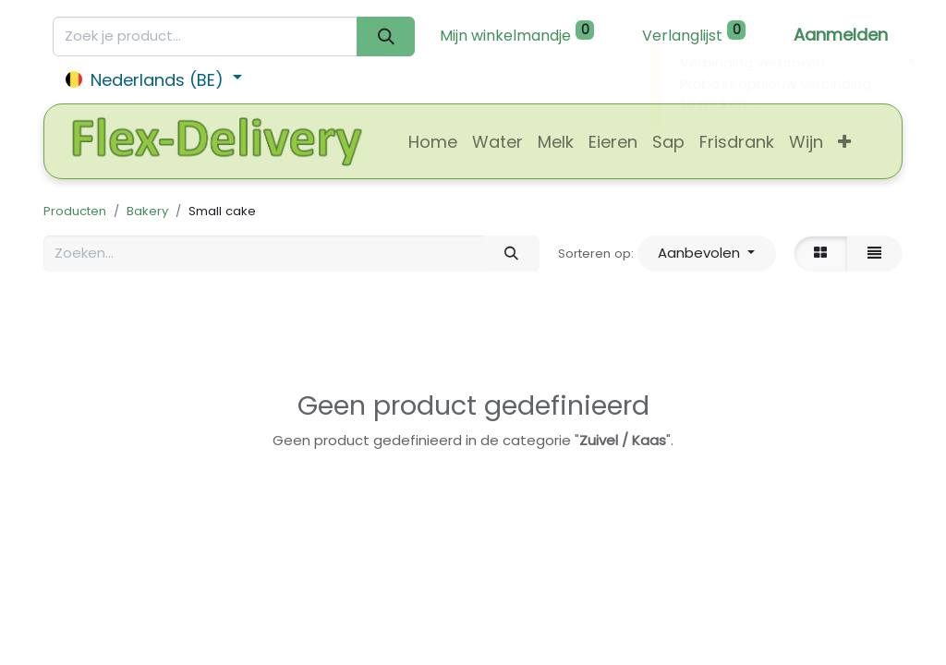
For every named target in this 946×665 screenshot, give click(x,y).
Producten (74, 211)
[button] (844, 142)
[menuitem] (433, 142)
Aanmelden (841, 34)
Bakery (147, 211)
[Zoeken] (386, 36)
